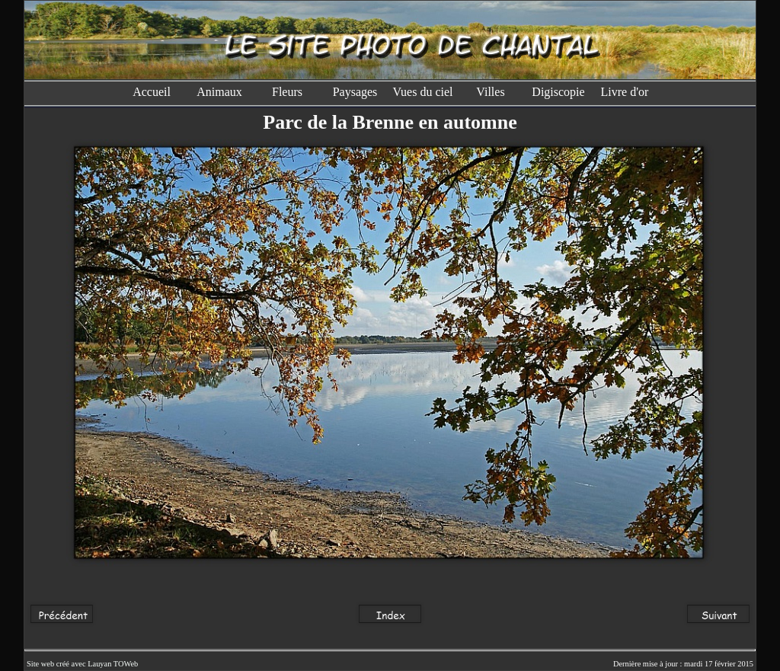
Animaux (219, 91)
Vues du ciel (422, 91)
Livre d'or (626, 91)
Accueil (152, 91)
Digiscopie (558, 91)
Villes (490, 91)
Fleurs (287, 91)
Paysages (355, 91)
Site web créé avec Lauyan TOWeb (82, 664)
